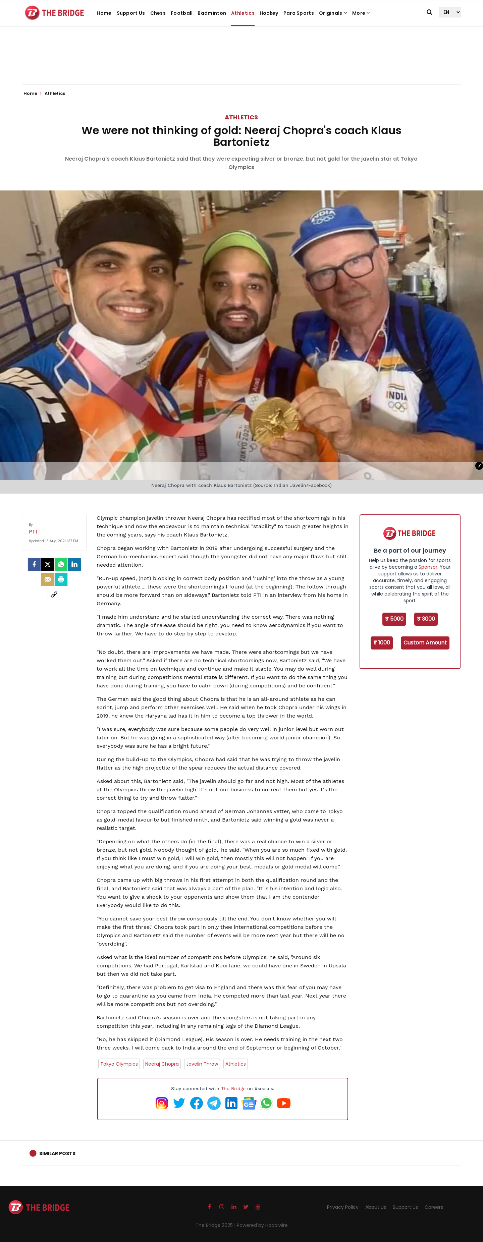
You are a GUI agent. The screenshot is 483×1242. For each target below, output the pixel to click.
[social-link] (54, 594)
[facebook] (34, 564)
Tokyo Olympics (119, 1064)
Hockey (269, 13)
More (361, 13)
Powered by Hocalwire (262, 1225)
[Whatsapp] (61, 564)
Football (182, 13)
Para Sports (298, 13)
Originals (333, 13)
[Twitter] (47, 564)
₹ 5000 (394, 619)
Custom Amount (425, 642)
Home (104, 13)
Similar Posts (57, 1153)
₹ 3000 (426, 619)
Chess (158, 13)
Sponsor (428, 567)
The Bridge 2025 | (216, 1225)
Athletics (243, 13)
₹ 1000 (381, 642)
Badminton (212, 13)
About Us (375, 1207)
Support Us (131, 13)
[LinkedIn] (74, 564)
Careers (434, 1207)
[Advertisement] (241, 63)
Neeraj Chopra (162, 1064)
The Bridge (233, 1088)
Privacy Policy (343, 1207)
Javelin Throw (202, 1064)
